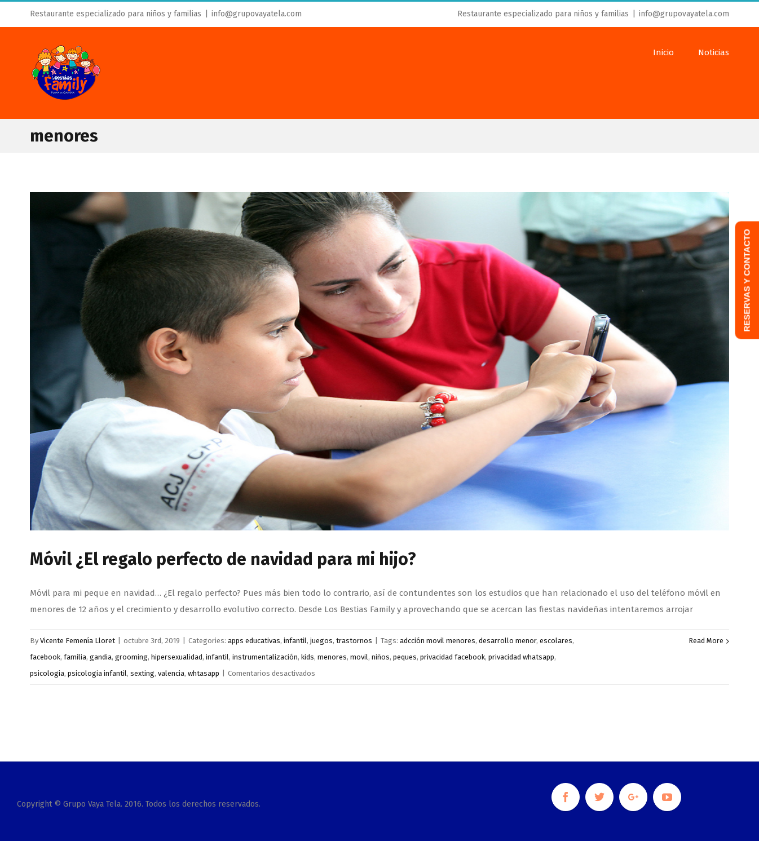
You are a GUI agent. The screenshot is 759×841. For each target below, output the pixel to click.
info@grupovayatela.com (256, 14)
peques (405, 657)
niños (381, 657)
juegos (321, 640)
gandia (101, 657)
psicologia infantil (97, 673)
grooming (131, 657)
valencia (171, 673)
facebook (45, 657)
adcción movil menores (437, 640)
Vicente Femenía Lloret (77, 640)
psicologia (47, 673)
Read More (706, 640)
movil (359, 657)
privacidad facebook (452, 657)
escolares (556, 640)
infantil (295, 640)
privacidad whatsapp (521, 657)
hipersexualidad (176, 657)
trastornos (354, 640)
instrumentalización (265, 657)
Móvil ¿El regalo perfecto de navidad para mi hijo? (223, 559)
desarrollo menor (507, 640)
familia (75, 657)
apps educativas (254, 640)
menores (332, 657)
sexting (142, 673)
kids (307, 657)
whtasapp (203, 673)
